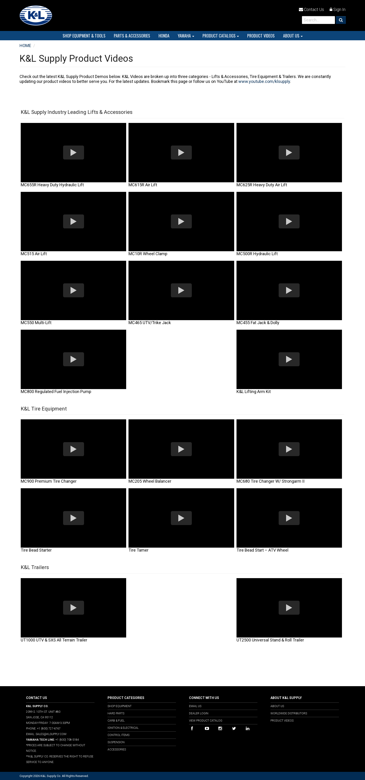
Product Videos (282, 720)
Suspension (116, 742)
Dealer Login (198, 713)
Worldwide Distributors (288, 713)
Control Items (118, 735)
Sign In (337, 9)
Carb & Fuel (116, 720)
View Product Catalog (205, 720)
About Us (291, 36)
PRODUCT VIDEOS (261, 36)
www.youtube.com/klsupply (264, 81)
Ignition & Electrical (123, 727)
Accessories (117, 749)
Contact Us (311, 9)
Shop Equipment (120, 706)
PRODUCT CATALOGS (219, 36)
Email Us (195, 706)
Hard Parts (116, 713)
